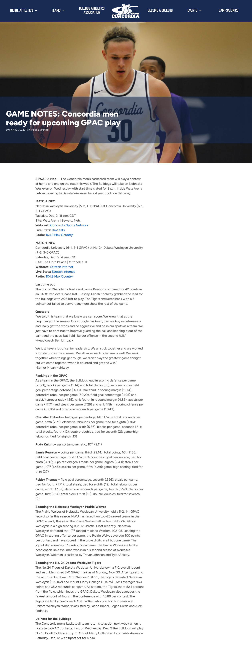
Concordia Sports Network (69, 225)
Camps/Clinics (228, 10)
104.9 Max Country (59, 235)
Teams (55, 10)
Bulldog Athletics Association (91, 10)
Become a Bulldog (160, 10)
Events (192, 10)
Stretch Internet (61, 267)
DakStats (58, 230)
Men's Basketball (40, 129)
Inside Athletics (21, 10)
